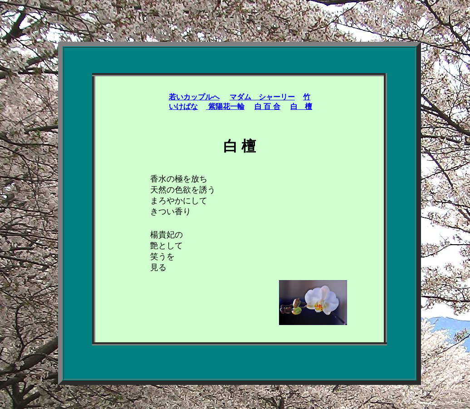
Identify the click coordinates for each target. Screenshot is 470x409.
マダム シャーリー (262, 97)
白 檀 (301, 106)
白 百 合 (267, 106)
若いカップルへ (194, 97)
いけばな (183, 106)
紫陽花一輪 (225, 106)
